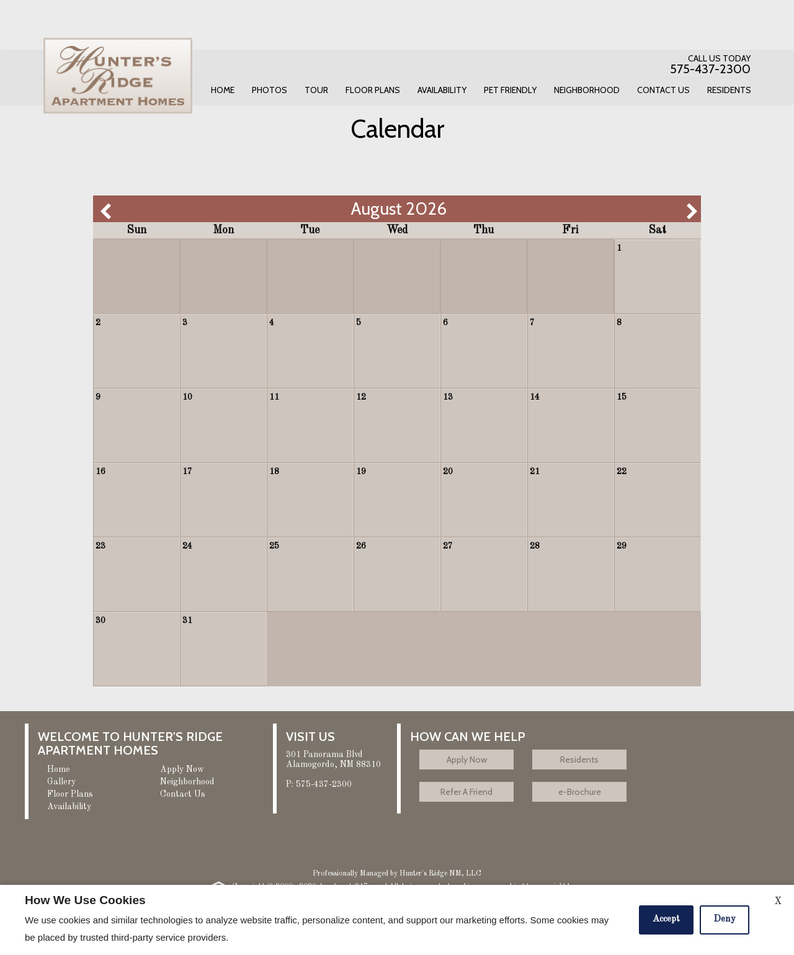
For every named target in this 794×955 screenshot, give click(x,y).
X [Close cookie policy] (778, 902)
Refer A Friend (466, 791)
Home (222, 90)
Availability (441, 90)
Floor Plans (373, 90)
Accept (666, 919)
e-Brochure (579, 791)
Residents (729, 90)
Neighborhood (587, 90)
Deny (724, 919)
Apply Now (182, 769)
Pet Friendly (510, 90)
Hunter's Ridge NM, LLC (440, 873)
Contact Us (663, 90)
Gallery (61, 782)
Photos (269, 90)
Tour (316, 90)
